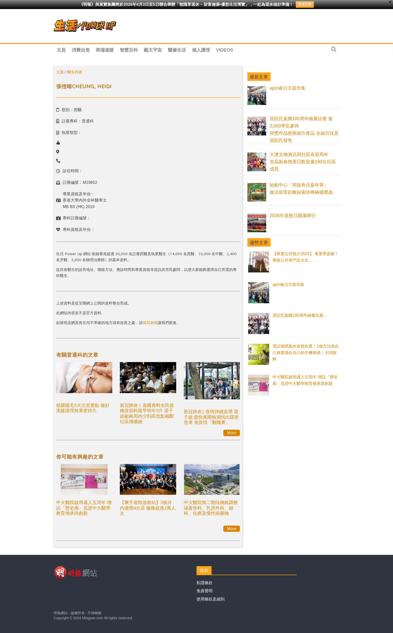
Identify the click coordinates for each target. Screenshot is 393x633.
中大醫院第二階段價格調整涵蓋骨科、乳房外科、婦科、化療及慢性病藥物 (211, 507)
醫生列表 (74, 71)
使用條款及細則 (211, 599)
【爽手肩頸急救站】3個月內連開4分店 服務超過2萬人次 (148, 507)
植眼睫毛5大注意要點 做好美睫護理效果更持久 (83, 408)
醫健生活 (177, 50)
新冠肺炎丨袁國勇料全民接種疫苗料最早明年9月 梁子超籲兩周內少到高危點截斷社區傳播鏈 (147, 413)
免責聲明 (205, 591)
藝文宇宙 (153, 50)
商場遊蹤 (105, 50)
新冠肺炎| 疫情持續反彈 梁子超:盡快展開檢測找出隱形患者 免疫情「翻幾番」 (211, 416)
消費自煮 (81, 50)
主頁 (61, 50)
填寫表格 (150, 322)
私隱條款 (205, 583)
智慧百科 (129, 50)
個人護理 (201, 50)
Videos (224, 50)
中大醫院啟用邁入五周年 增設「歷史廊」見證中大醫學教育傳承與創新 (84, 507)
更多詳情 (304, 4)
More (231, 433)
